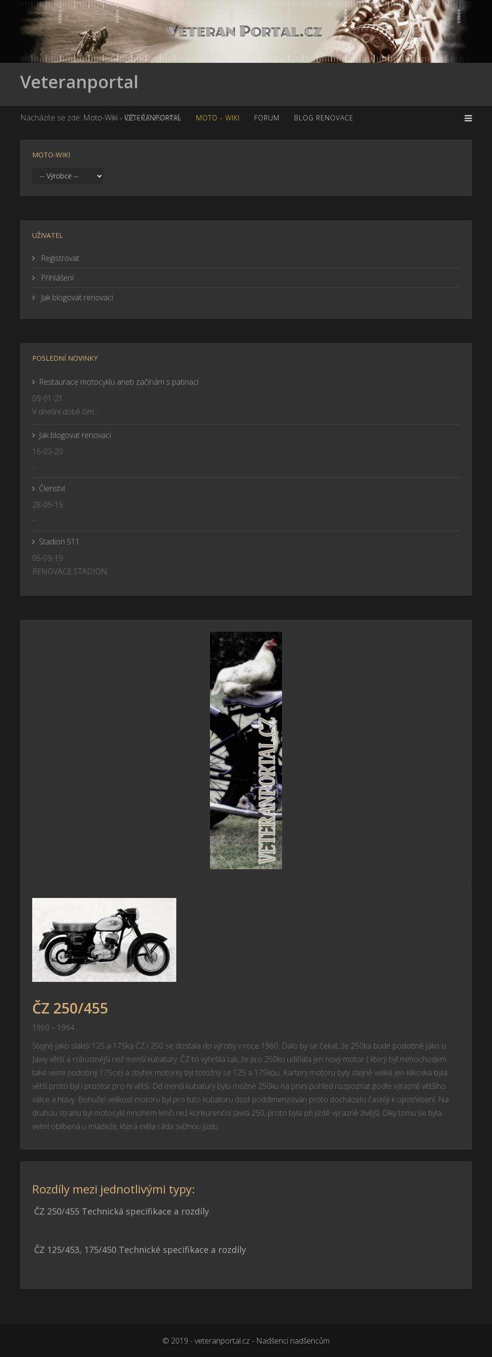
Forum (267, 117)
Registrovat (59, 258)
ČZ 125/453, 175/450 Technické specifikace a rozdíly (140, 1249)
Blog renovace (324, 117)
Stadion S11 (59, 541)
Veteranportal (79, 82)
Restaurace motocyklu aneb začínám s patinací (118, 382)
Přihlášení (56, 277)
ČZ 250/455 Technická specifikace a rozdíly (121, 1211)
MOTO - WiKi (218, 117)
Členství (52, 488)
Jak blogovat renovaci (76, 297)
